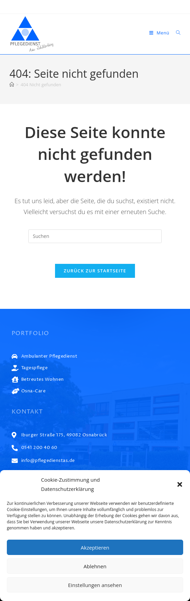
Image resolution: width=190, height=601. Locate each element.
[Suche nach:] (176, 33)
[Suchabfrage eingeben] (95, 236)
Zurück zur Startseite (95, 271)
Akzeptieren (95, 547)
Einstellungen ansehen (95, 585)
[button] (179, 484)
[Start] (12, 84)
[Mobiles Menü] (160, 33)
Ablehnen (95, 566)
